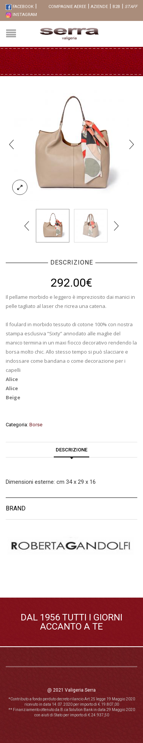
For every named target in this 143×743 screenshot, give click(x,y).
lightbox (19, 187)
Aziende (99, 6)
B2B (116, 6)
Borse (35, 424)
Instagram (21, 14)
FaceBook (20, 6)
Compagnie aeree (67, 6)
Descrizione (71, 450)
